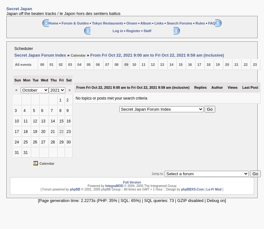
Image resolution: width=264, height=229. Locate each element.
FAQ (212, 23)
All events (23, 64)
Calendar (78, 55)
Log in (118, 31)
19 (218, 64)
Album (145, 23)
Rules (200, 23)
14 (171, 64)
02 (61, 64)
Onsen (131, 23)
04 (79, 64)
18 (208, 64)
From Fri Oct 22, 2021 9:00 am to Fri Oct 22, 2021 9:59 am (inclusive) (157, 55)
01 (52, 64)
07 (107, 64)
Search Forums (179, 23)
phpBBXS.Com (192, 189)
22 (245, 64)
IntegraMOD (114, 186)
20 (227, 64)
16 (190, 64)
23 (255, 64)
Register (133, 31)
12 (153, 64)
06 (98, 64)
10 (134, 64)
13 (162, 64)
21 (236, 64)
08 (116, 64)
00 (42, 64)
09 (126, 64)
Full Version (132, 182)
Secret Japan (19, 8)
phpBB (75, 189)
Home (54, 23)
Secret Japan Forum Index (40, 55)
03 (70, 64)
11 (144, 64)
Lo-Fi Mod (214, 189)
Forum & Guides (75, 23)
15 (180, 64)
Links (159, 23)
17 (199, 64)
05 (88, 64)
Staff (147, 31)
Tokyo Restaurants (107, 23)
